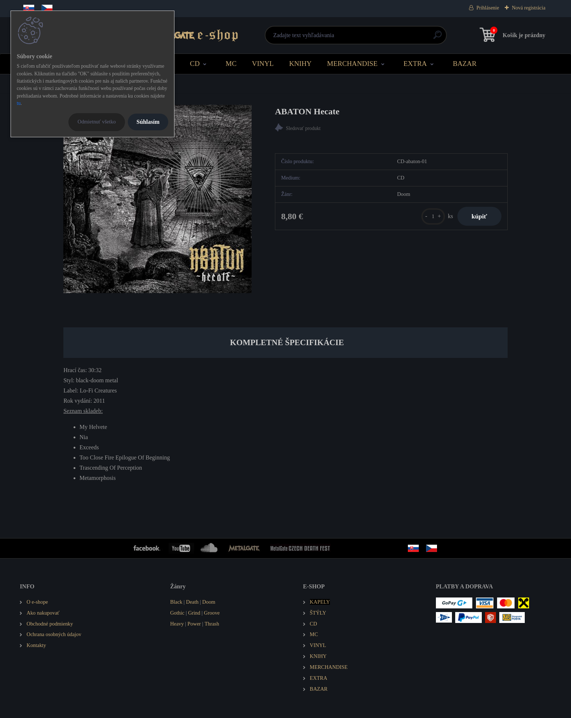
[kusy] (432, 216)
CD (195, 63)
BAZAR (464, 63)
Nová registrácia (528, 8)
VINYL (263, 63)
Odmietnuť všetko (97, 122)
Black (176, 602)
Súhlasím (148, 122)
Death (192, 602)
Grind (194, 613)
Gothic (177, 613)
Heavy (177, 624)
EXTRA (415, 63)
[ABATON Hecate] (157, 199)
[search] (373, 38)
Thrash (212, 624)
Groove (212, 613)
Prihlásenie (487, 8)
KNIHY (300, 63)
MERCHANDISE (352, 63)
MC (231, 63)
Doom (208, 602)
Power (194, 624)
